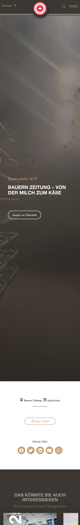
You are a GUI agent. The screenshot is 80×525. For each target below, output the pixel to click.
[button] (21, 450)
